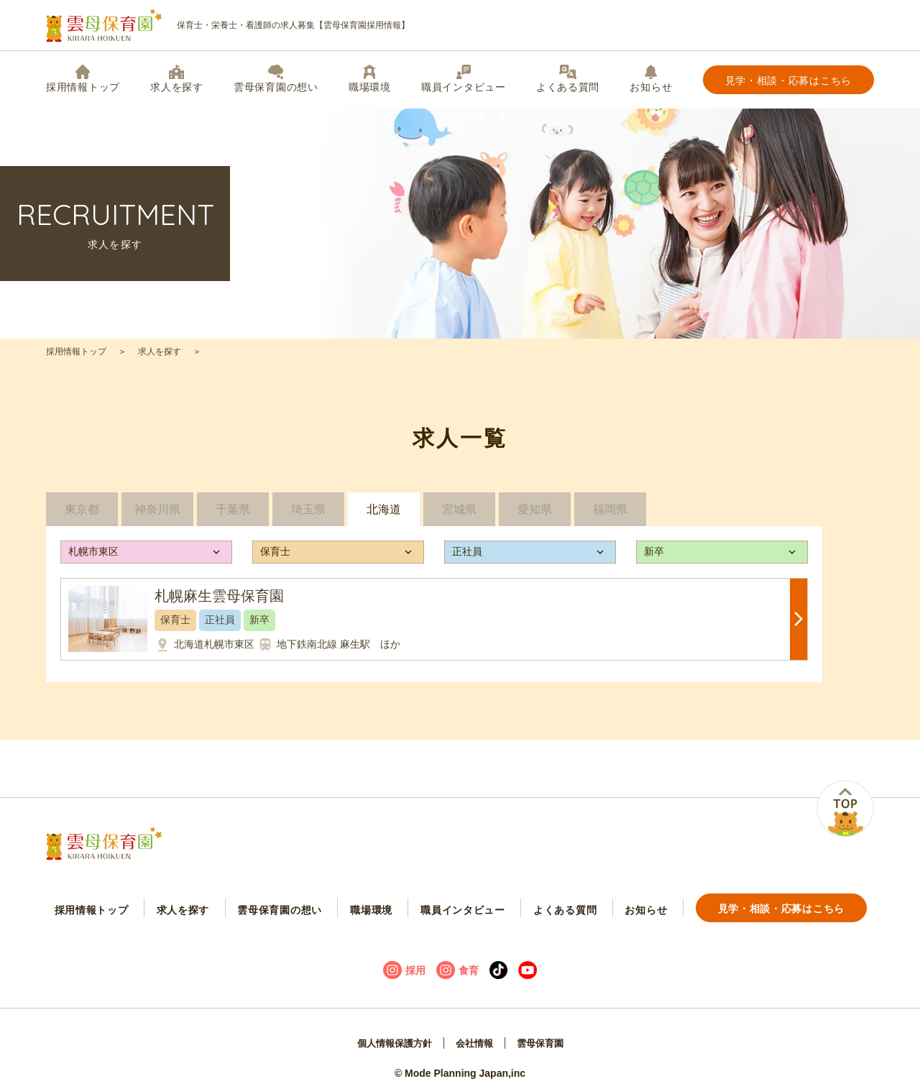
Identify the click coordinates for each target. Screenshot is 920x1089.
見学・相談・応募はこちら (788, 80)
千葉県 (233, 514)
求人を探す (176, 79)
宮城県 (459, 514)
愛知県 (535, 514)
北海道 (384, 514)
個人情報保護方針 (391, 1036)
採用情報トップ (83, 79)
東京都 (82, 514)
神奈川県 (157, 514)
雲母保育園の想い (276, 79)
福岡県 (610, 514)
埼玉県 (308, 514)
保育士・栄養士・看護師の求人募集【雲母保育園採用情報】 (228, 25)
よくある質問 (567, 79)
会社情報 (475, 1036)
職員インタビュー (463, 79)
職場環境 (370, 79)
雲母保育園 (544, 1036)
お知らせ (651, 79)
